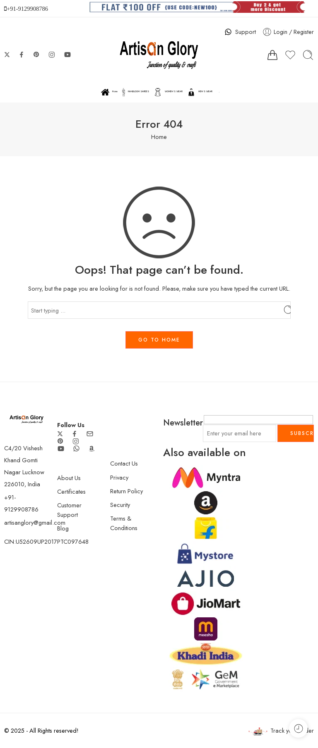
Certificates (71, 491)
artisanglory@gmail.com (34, 522)
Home (109, 92)
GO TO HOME (159, 340)
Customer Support (69, 510)
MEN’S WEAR (199, 92)
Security (120, 504)
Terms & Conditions (123, 523)
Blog (63, 528)
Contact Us (124, 463)
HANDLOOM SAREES (135, 92)
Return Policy (126, 491)
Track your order (281, 731)
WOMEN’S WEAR (168, 92)
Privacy (119, 477)
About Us (69, 477)
